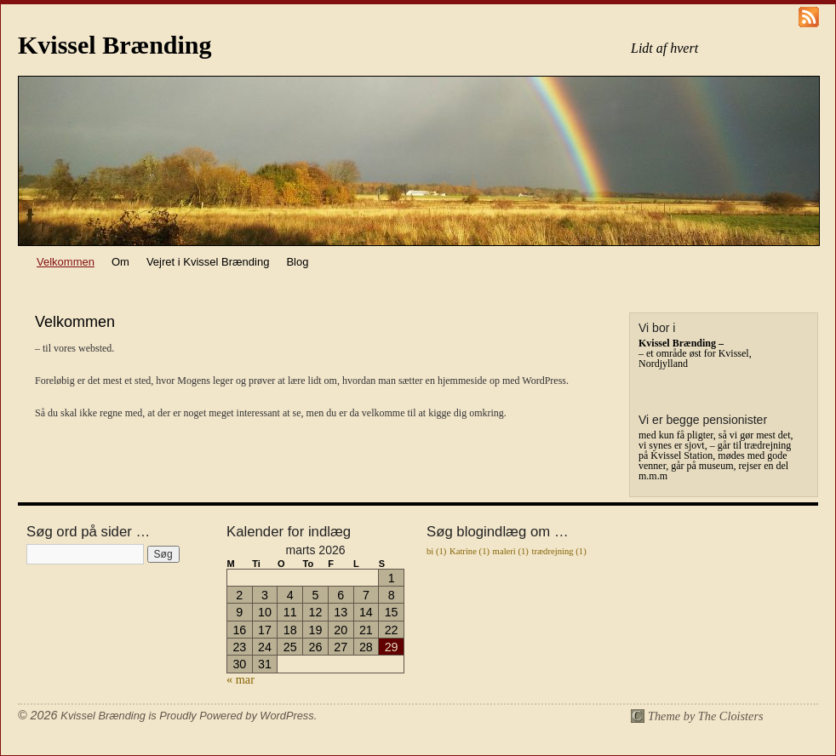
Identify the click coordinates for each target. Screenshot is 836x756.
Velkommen (65, 261)
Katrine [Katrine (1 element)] (469, 551)
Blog (297, 261)
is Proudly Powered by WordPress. (232, 715)
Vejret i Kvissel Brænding (208, 261)
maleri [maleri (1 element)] (511, 551)
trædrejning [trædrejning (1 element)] (559, 551)
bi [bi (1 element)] (436, 551)
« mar (240, 679)
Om (120, 261)
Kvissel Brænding (115, 45)
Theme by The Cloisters (706, 716)
